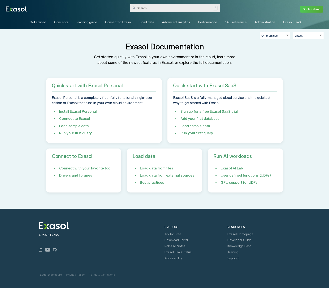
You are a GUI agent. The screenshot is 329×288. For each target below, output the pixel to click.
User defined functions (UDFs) (246, 175)
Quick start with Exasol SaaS (204, 86)
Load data (144, 156)
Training (233, 252)
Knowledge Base (239, 246)
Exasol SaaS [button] (292, 22)
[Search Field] (175, 8)
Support (233, 258)
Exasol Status (178, 252)
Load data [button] (147, 22)
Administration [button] (265, 22)
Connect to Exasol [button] (118, 22)
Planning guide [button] (86, 22)
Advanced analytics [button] (176, 22)
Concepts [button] (61, 22)
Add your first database (199, 118)
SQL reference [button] (236, 22)
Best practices (152, 182)
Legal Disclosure (51, 274)
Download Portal (176, 240)
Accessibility (173, 258)
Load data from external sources (167, 175)
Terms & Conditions (102, 274)
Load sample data (74, 126)
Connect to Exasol (74, 118)
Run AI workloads (232, 156)
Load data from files (156, 168)
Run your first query (75, 133)
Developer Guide (239, 240)
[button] (214, 8)
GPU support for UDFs (239, 182)
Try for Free (172, 234)
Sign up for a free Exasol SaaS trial (209, 111)
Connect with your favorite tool (85, 168)
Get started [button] (38, 22)
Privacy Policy (75, 274)
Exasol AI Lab (232, 168)
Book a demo (312, 9)
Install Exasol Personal (78, 111)
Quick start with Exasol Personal (87, 86)
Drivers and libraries (75, 175)
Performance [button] (207, 22)
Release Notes (174, 246)
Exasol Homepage (240, 234)
